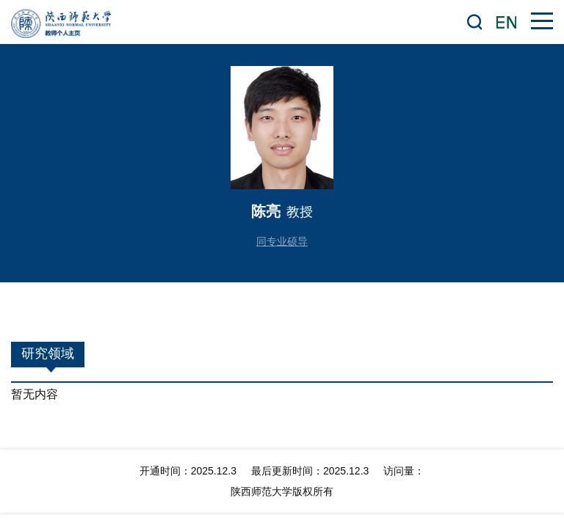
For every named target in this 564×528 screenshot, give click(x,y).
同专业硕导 (282, 241)
